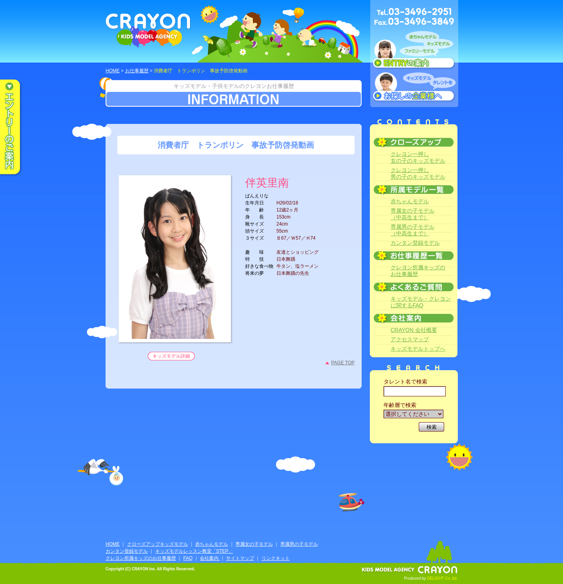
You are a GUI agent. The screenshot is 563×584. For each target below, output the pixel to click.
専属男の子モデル (299, 544)
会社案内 (210, 558)
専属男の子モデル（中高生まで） (412, 230)
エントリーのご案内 (15, 127)
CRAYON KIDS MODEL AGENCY (148, 30)
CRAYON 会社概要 (414, 330)
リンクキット (276, 558)
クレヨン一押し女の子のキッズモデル (418, 157)
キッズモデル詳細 (171, 356)
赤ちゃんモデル (410, 201)
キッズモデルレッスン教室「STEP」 (194, 551)
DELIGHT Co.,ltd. (442, 578)
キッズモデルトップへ (418, 349)
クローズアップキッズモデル (157, 544)
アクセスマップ (410, 339)
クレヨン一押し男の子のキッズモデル (418, 173)
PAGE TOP (343, 362)
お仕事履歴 (137, 70)
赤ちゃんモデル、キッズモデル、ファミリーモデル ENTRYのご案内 (414, 51)
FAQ (188, 558)
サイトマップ (240, 558)
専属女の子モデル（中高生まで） (412, 214)
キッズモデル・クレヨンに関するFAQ (421, 302)
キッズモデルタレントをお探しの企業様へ (414, 87)
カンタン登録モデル (415, 243)
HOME (113, 70)
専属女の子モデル (254, 544)
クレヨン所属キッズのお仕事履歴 (418, 270)
